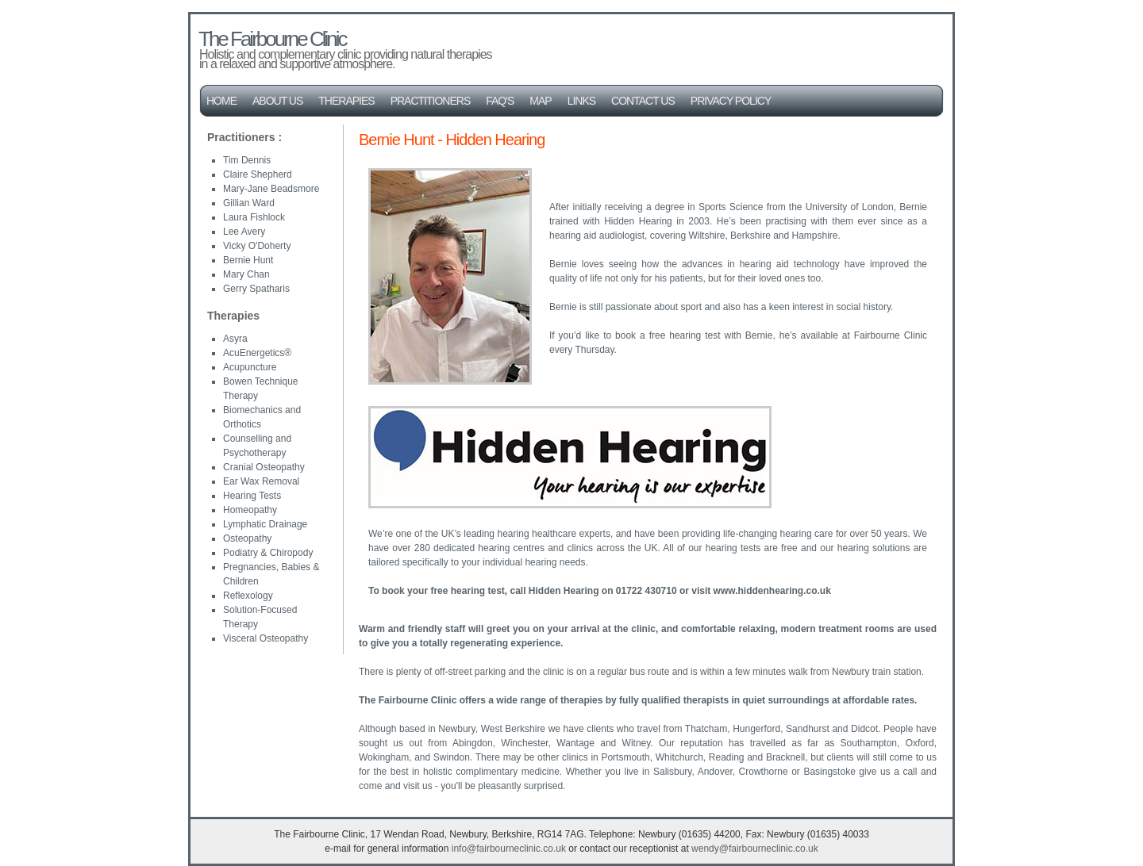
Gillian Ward (249, 203)
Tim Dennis (247, 160)
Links (581, 100)
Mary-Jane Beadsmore (271, 188)
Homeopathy (250, 509)
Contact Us (643, 100)
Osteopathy (247, 538)
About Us (277, 100)
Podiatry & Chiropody (268, 552)
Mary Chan (246, 274)
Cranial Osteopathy (264, 467)
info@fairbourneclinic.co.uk (509, 848)
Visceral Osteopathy (265, 638)
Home (221, 100)
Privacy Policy (731, 100)
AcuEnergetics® (257, 352)
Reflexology (248, 595)
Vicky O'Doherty (257, 245)
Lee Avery (244, 231)
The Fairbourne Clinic (272, 39)
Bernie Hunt (248, 260)
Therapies (346, 100)
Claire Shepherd (257, 174)
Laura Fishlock (254, 217)
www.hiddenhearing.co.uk (772, 590)
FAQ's (500, 100)
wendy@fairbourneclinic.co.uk (754, 848)
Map (540, 100)
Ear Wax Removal (261, 481)
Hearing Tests (252, 495)
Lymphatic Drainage (265, 524)
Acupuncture (249, 367)
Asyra (235, 338)
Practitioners (431, 100)
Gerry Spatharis (256, 288)
